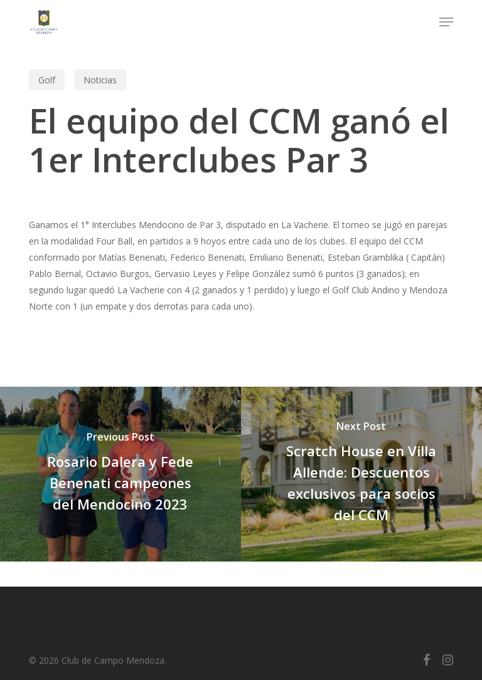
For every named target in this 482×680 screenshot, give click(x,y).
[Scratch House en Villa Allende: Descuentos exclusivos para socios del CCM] (361, 474)
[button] (446, 22)
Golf (46, 80)
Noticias (100, 80)
